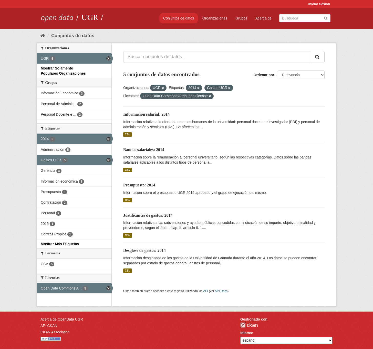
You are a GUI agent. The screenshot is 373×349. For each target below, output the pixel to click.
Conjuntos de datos (178, 18)
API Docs (221, 291)
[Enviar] (326, 18)
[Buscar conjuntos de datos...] (217, 57)
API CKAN (48, 326)
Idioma (246, 333)
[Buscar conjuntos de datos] (304, 18)
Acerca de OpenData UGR (61, 319)
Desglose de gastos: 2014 (144, 250)
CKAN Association (55, 332)
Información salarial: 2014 (146, 114)
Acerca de (263, 18)
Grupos (241, 18)
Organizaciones (214, 18)
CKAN (249, 325)
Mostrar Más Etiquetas (60, 244)
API (205, 291)
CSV (127, 134)
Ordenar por (264, 75)
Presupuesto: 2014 (139, 185)
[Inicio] (42, 35)
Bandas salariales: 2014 (143, 149)
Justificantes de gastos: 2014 (147, 215)
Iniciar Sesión (319, 4)
